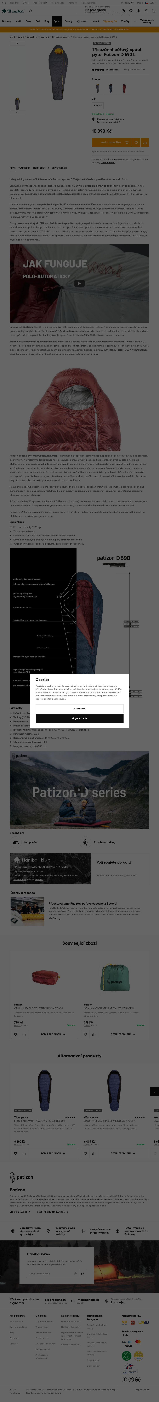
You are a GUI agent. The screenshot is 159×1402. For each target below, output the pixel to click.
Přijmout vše (79, 718)
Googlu (65, 692)
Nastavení (80, 708)
